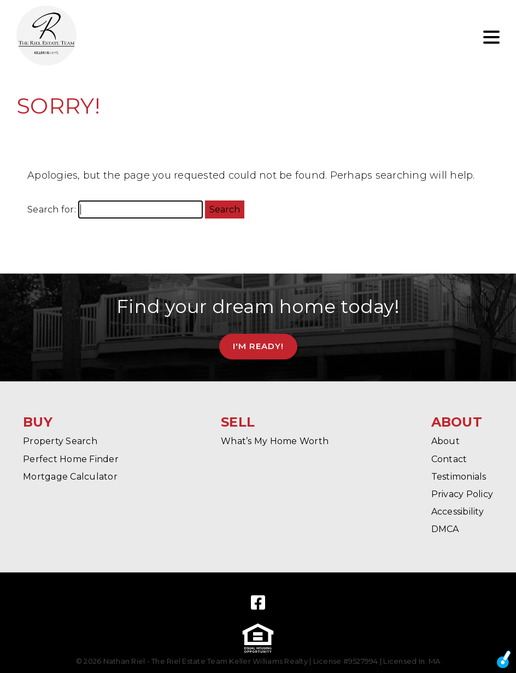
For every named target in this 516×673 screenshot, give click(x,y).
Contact (449, 459)
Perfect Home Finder (71, 459)
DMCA (445, 529)
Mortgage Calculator (70, 476)
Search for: (51, 209)
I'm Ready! (258, 346)
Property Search (60, 441)
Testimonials (458, 476)
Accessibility (457, 511)
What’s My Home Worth (275, 441)
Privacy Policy (462, 494)
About (445, 441)
